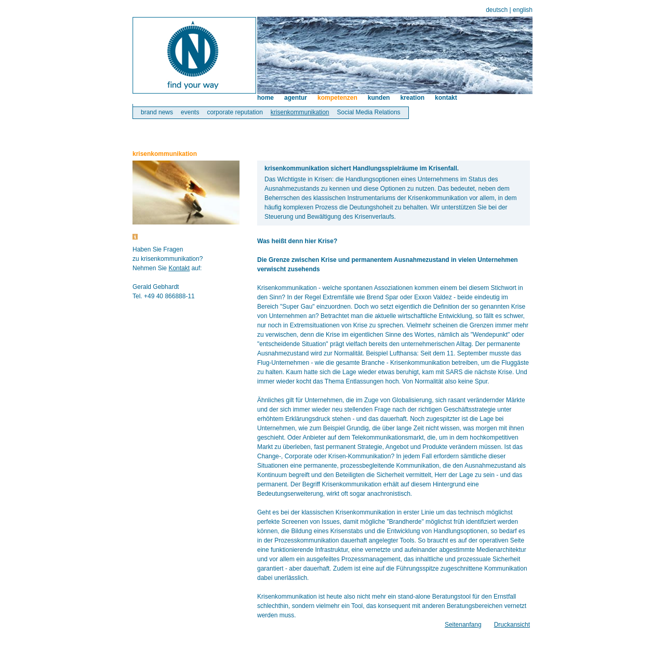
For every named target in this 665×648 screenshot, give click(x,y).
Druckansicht (512, 624)
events (190, 112)
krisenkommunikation (300, 112)
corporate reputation (234, 112)
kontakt (446, 97)
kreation (412, 97)
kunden (379, 97)
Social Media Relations (369, 112)
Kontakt (179, 268)
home (265, 97)
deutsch (497, 10)
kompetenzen (337, 97)
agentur (295, 97)
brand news (157, 112)
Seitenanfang (463, 624)
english (523, 10)
